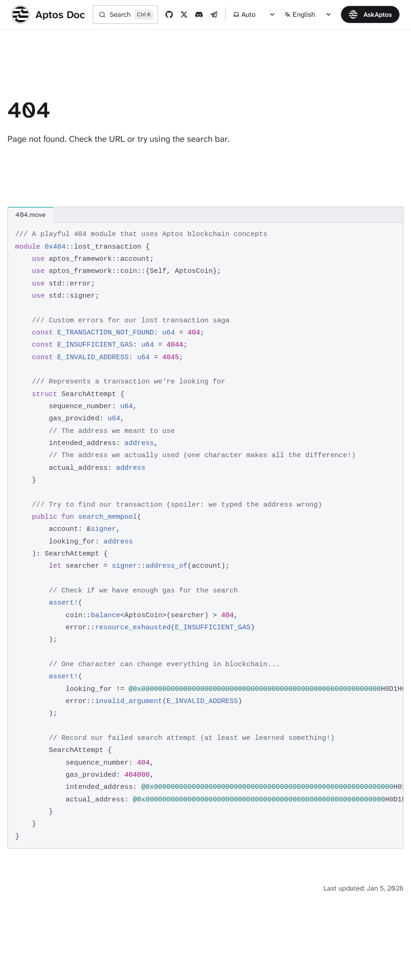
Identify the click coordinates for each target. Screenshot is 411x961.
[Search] (125, 14)
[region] (205, 535)
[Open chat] (370, 14)
